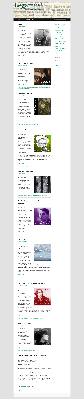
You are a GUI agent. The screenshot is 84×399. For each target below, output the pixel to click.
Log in (56, 61)
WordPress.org (58, 65)
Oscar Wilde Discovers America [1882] (31, 283)
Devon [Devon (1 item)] (61, 26)
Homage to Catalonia (25, 94)
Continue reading (21, 55)
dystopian (34, 195)
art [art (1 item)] (57, 24)
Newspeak (39, 195)
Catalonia (30, 166)
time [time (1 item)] (57, 50)
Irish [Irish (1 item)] (60, 34)
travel (37, 124)
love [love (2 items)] (56, 36)
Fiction (25, 87)
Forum (33, 19)
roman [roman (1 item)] (64, 43)
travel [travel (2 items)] (60, 50)
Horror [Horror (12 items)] (59, 33)
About (23, 19)
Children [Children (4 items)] (57, 26)
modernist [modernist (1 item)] (56, 38)
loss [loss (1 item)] (64, 34)
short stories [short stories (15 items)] (60, 48)
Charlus (33, 87)
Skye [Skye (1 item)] (56, 50)
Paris (18, 88)
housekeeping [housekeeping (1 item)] (57, 34)
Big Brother (28, 195)
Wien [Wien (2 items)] (60, 51)
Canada (32, 318)
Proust (21, 88)
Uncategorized (26, 318)
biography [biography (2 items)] (64, 24)
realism (35, 166)
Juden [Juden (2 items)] (62, 34)
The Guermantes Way (25, 63)
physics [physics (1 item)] (64, 41)
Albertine (30, 87)
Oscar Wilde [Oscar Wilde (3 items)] (58, 41)
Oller (33, 166)
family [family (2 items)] (63, 27)
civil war (30, 124)
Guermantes (43, 87)
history (33, 124)
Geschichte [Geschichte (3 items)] (58, 30)
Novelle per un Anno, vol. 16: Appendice (32, 355)
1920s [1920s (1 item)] (56, 24)
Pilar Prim (21, 239)
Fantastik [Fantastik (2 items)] (57, 29)
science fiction (44, 195)
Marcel (48, 87)
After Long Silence (24, 324)
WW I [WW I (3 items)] (56, 53)
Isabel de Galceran (24, 130)
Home (19, 19)
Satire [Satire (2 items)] (64, 44)
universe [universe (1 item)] (62, 50)
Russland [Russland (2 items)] (61, 44)
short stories (31, 386)
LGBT (46, 87)
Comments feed (58, 64)
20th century (28, 350)
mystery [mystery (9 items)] (61, 38)
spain (35, 124)
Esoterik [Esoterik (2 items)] (59, 27)
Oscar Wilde (36, 318)
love (31, 350)
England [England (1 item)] (56, 27)
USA (41, 318)
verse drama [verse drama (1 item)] (57, 51)
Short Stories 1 (23, 24)
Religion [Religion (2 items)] (61, 43)
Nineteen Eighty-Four (25, 171)
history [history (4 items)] (62, 30)
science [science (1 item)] (56, 46)
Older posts (20, 390)
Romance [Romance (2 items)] (57, 44)
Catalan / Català (23, 166)
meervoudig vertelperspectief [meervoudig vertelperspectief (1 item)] (61, 36)
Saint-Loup (24, 88)
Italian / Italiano (23, 386)
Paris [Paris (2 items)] (62, 41)
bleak (31, 195)
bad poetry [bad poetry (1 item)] (59, 24)
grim (37, 195)
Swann (27, 88)
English (22, 87)
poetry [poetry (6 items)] (57, 43)
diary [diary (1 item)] (63, 26)
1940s (27, 124)
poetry (34, 350)
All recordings (28, 19)
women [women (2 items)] (62, 51)
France (39, 87)
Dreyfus (36, 87)
